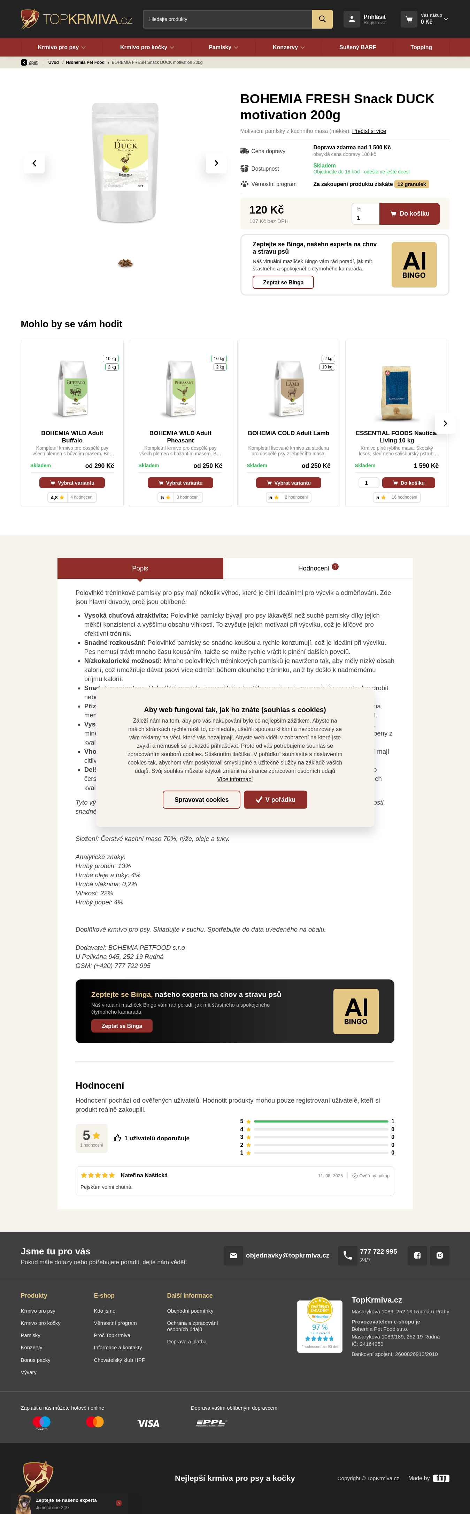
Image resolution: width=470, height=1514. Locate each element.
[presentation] (34, 162)
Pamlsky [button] (224, 47)
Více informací (235, 779)
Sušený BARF (357, 47)
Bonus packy (36, 1360)
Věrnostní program (115, 1323)
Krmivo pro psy (38, 1311)
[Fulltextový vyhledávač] (238, 19)
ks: (360, 208)
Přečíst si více (369, 131)
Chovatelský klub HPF (119, 1360)
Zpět (29, 62)
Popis (140, 568)
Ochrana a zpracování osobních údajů (192, 1326)
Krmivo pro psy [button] (62, 47)
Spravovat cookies (202, 799)
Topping (421, 47)
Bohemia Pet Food (109, 62)
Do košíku (409, 483)
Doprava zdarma (335, 147)
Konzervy (32, 1347)
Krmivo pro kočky (41, 1323)
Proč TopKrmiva (112, 1335)
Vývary (29, 1372)
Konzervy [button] (289, 47)
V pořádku (275, 799)
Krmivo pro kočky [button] (147, 47)
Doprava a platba (187, 1341)
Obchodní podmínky (190, 1311)
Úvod (54, 62)
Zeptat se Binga (283, 282)
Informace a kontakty (118, 1347)
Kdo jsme (105, 1311)
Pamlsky (75, 62)
